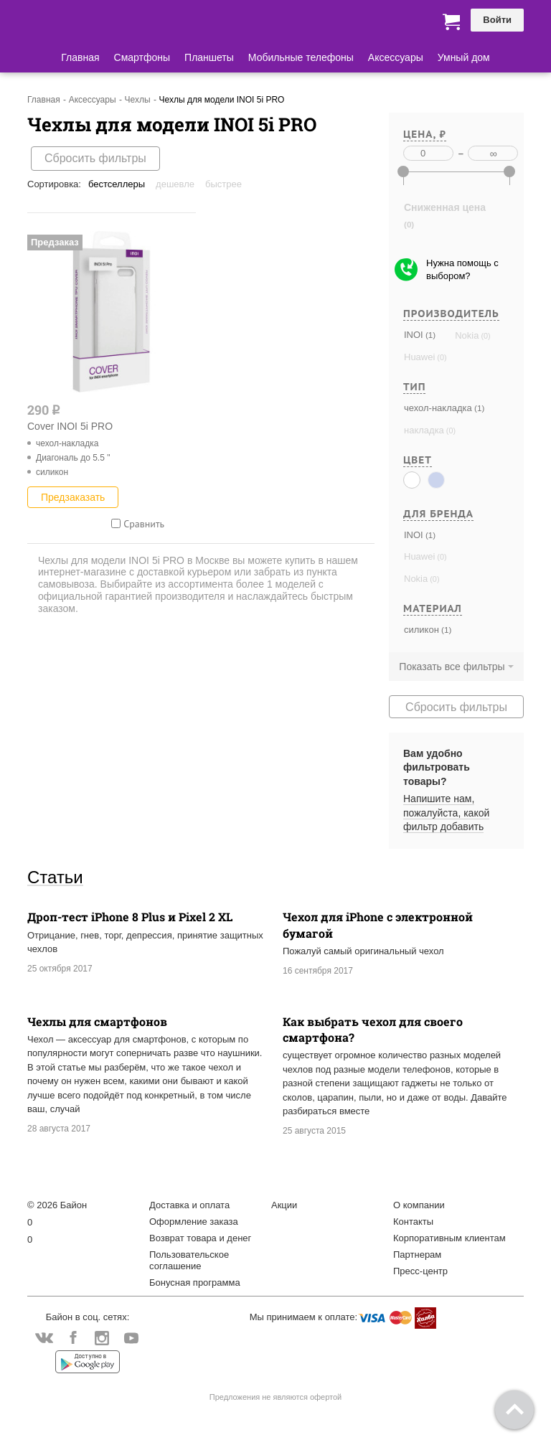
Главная (80, 57)
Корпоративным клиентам (449, 1238)
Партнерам (417, 1254)
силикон (421, 629)
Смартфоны (142, 57)
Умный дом (464, 57)
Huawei (419, 357)
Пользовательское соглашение (189, 1260)
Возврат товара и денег (200, 1238)
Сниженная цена (445, 207)
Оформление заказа (193, 1221)
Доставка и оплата (189, 1205)
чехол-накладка (438, 408)
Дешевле (175, 184)
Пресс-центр (420, 1271)
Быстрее (223, 184)
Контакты (413, 1221)
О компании (419, 1205)
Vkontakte (44, 1338)
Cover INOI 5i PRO (70, 426)
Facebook (73, 1339)
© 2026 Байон (57, 1205)
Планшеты (209, 57)
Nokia (467, 335)
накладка (424, 430)
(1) (429, 334)
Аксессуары (395, 57)
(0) (484, 335)
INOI (413, 334)
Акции (284, 1205)
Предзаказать (73, 497)
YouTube (131, 1339)
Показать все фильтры (451, 666)
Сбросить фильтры (95, 158)
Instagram (102, 1339)
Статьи (55, 876)
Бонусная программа (194, 1282)
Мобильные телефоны (301, 57)
